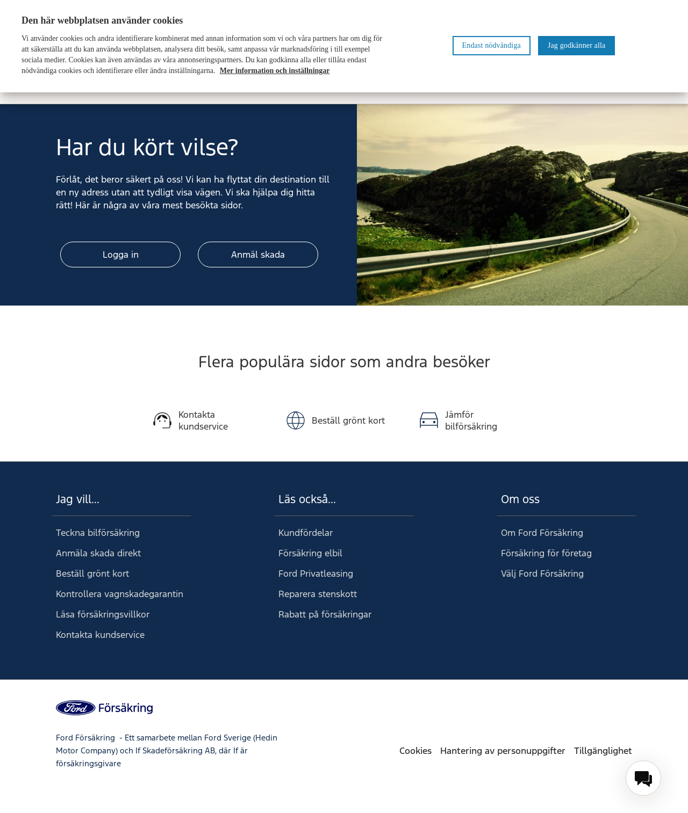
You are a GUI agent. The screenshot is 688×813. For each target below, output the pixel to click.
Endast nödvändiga (491, 45)
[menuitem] (643, 778)
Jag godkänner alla (576, 45)
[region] (344, 46)
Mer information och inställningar (275, 71)
